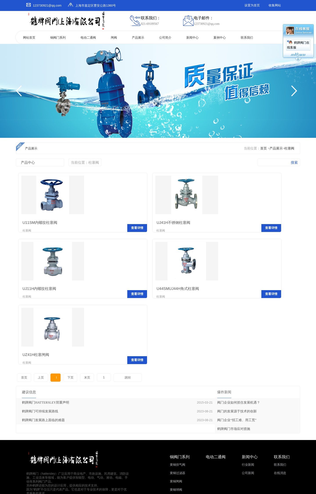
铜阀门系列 (58, 37)
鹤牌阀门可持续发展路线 (40, 336)
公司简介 (165, 37)
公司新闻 (248, 398)
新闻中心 (192, 37)
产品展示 (138, 37)
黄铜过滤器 (177, 398)
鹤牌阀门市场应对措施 (233, 354)
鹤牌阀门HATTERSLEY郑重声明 (45, 327)
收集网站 (275, 5)
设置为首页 (252, 5)
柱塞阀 (289, 148)
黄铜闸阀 (176, 406)
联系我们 (247, 37)
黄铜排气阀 (177, 389)
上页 (38, 302)
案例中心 (220, 37)
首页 (263, 148)
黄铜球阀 (176, 414)
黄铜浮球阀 (177, 423)
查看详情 (74, 224)
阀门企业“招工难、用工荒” (236, 345)
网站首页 (29, 37)
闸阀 (114, 37)
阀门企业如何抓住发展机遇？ (238, 327)
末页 (77, 302)
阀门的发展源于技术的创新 (237, 336)
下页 (62, 302)
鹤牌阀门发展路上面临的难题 (43, 345)
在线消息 (280, 398)
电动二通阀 (88, 37)
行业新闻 (248, 389)
